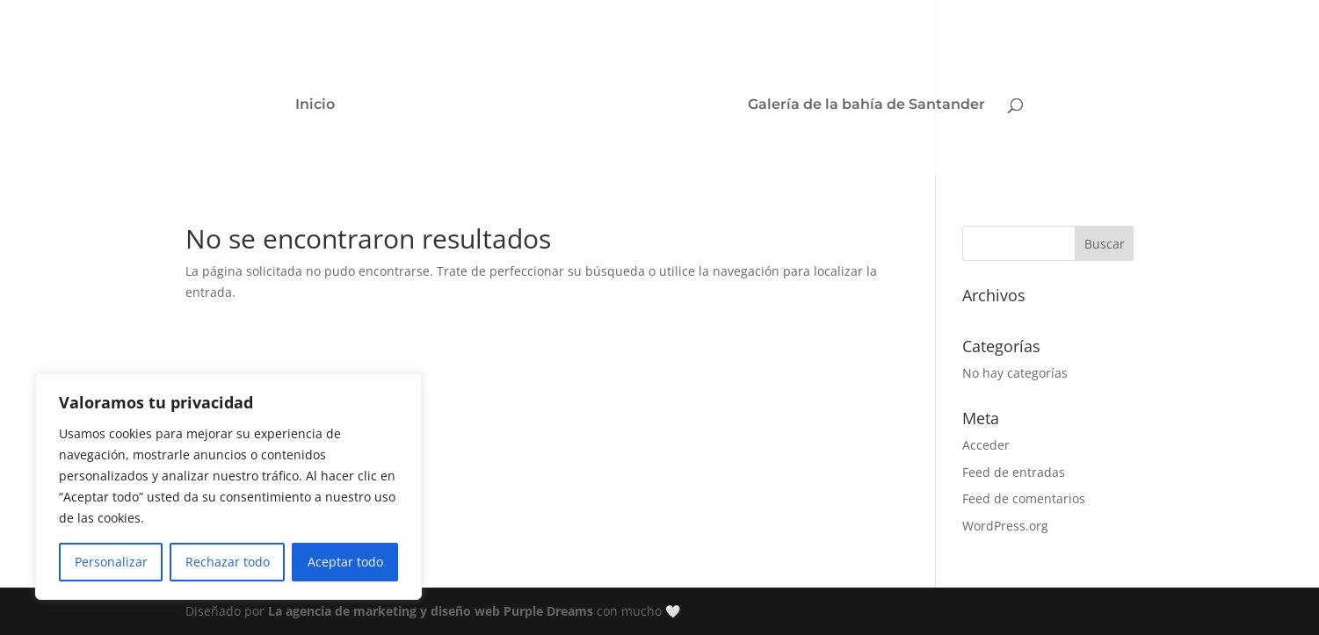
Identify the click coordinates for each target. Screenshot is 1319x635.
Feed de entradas (1013, 472)
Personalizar (111, 561)
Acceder (986, 445)
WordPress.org (1005, 525)
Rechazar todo (227, 561)
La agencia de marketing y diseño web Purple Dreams (432, 611)
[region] (228, 486)
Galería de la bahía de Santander (866, 105)
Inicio (315, 105)
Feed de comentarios (1023, 498)
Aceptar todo (345, 561)
